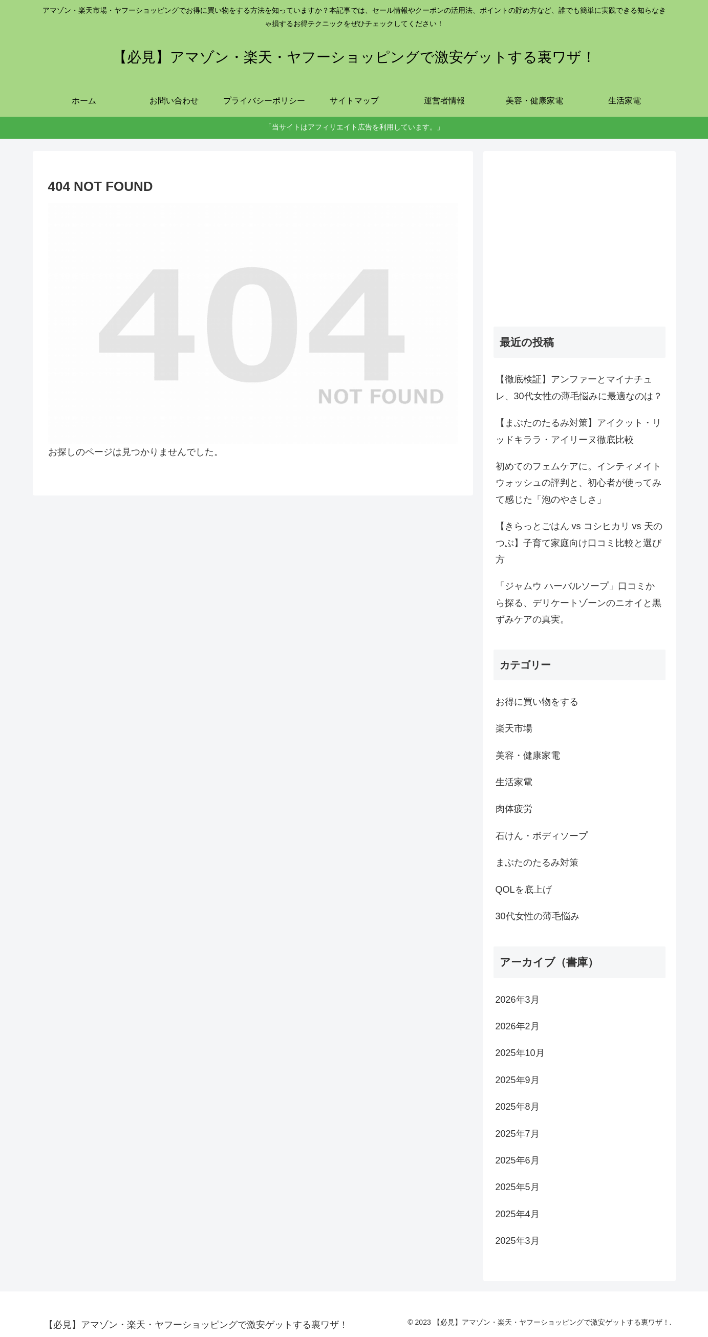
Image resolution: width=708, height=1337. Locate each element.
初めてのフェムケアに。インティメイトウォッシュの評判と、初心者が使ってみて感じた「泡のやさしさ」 (578, 483)
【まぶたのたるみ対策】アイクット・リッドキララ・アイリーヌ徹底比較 (578, 431)
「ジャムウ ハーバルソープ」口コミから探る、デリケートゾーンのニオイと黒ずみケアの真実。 (578, 602)
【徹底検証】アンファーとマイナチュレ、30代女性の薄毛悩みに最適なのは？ (579, 387)
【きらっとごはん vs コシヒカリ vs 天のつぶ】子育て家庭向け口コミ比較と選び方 (579, 543)
